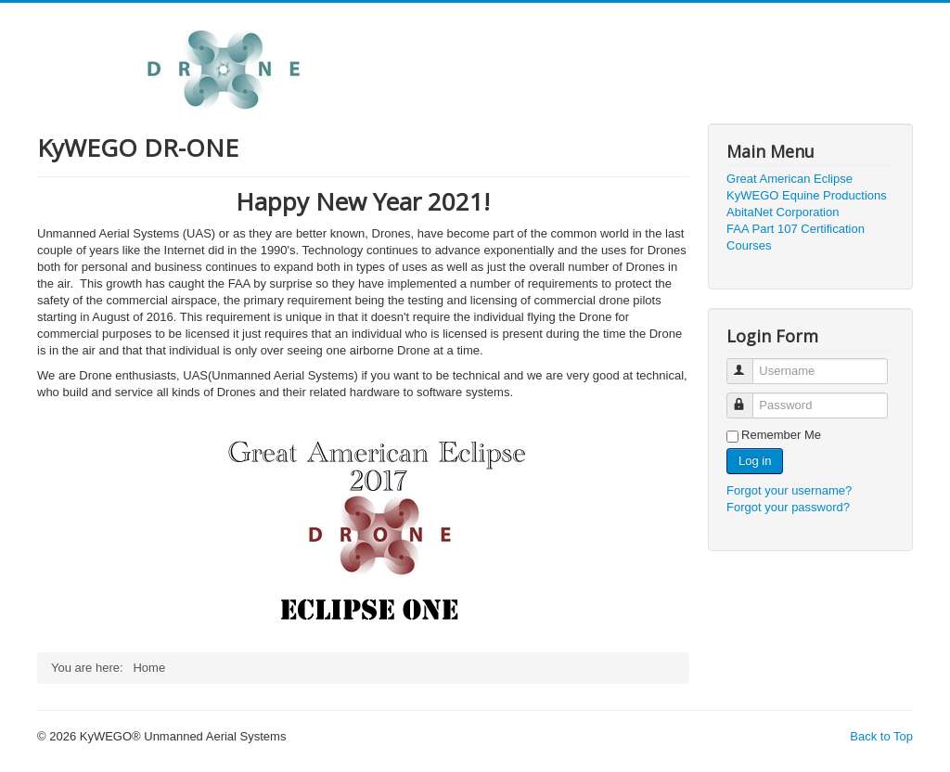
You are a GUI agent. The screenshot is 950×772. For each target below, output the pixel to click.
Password (748, 397)
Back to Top (881, 736)
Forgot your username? (789, 490)
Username (748, 363)
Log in (754, 461)
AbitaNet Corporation (782, 212)
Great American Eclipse (789, 179)
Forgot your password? (788, 507)
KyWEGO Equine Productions (806, 195)
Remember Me (781, 435)
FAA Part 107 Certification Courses (795, 237)
